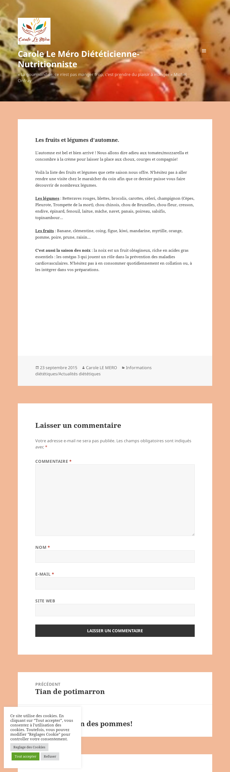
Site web (45, 601)
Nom (42, 547)
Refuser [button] (50, 756)
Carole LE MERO (101, 367)
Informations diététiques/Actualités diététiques (93, 371)
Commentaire (53, 461)
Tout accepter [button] (25, 756)
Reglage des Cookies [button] (29, 747)
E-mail (44, 574)
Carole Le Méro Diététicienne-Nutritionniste (78, 59)
